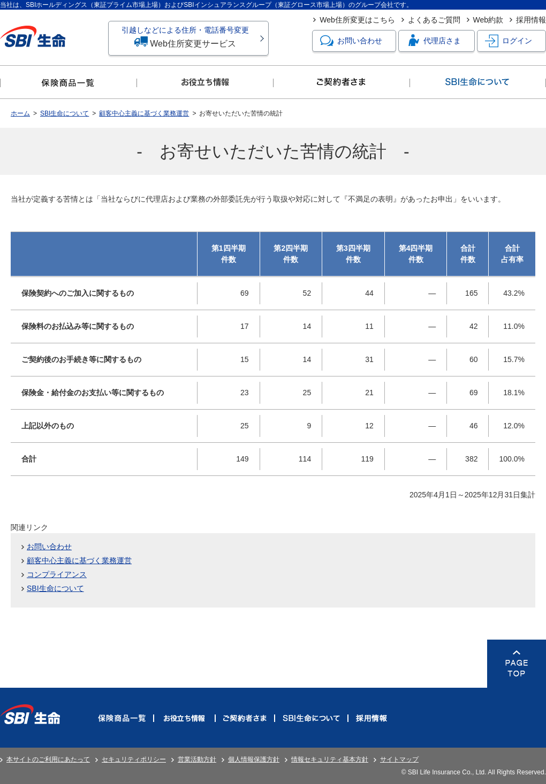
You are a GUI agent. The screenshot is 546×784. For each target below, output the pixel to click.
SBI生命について (64, 113)
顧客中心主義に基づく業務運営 (144, 113)
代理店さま (433, 41)
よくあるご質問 (434, 20)
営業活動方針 (197, 759)
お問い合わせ (351, 41)
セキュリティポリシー (134, 759)
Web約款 (488, 20)
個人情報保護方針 (253, 759)
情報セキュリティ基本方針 (329, 759)
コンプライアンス (57, 574)
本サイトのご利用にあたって (48, 759)
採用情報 (531, 20)
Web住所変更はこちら (357, 20)
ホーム (20, 113)
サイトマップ (399, 759)
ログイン (508, 41)
